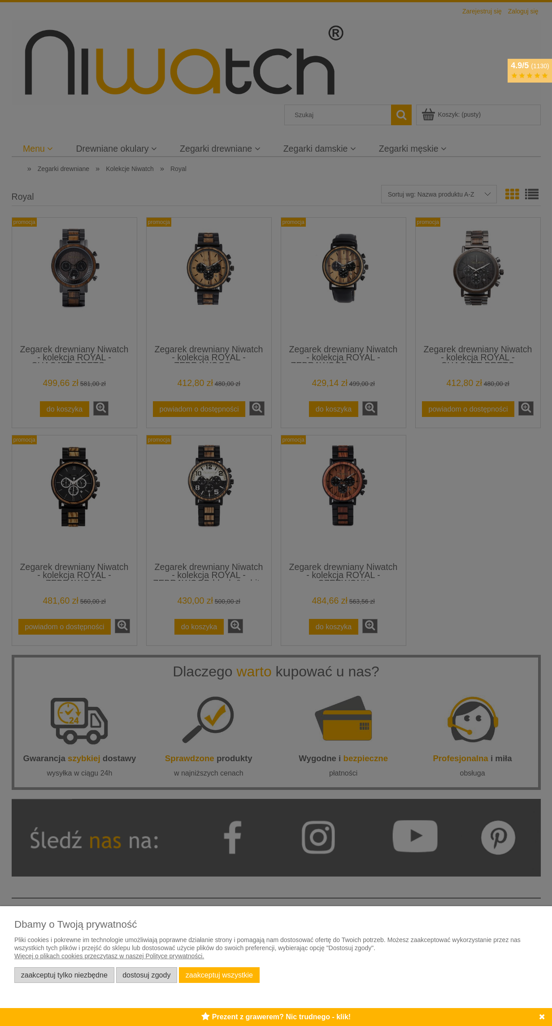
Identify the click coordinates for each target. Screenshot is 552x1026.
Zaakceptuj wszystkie (219, 975)
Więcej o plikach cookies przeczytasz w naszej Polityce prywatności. (109, 956)
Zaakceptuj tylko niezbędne (64, 975)
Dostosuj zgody (146, 975)
